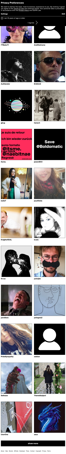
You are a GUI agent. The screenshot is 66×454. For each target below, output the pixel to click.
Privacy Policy (24, 10)
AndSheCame (39, 45)
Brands (11, 451)
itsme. (3, 162)
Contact (32, 451)
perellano (5, 318)
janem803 (38, 162)
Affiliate (16, 451)
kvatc (36, 240)
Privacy (44, 451)
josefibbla (38, 201)
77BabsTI (5, 45)
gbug (3, 123)
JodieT (3, 201)
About (2, 451)
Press (27, 451)
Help (6, 451)
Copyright (38, 451)
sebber (37, 357)
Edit (63, 14)
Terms (49, 451)
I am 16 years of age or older (14, 18)
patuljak (37, 279)
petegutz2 (38, 318)
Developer (22, 451)
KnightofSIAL (6, 240)
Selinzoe (4, 396)
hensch (37, 123)
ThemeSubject (40, 396)
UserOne (4, 435)
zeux (36, 435)
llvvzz (3, 279)
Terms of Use (19, 9)
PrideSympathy (7, 357)
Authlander (5, 84)
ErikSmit (37, 84)
